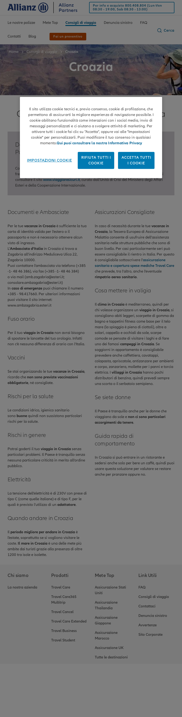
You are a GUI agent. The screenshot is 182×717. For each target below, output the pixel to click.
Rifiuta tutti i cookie (96, 160)
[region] (91, 137)
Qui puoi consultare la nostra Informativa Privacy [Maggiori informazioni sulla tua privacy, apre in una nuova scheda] (99, 143)
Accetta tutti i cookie (136, 160)
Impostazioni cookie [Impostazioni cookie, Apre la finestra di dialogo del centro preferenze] (49, 160)
